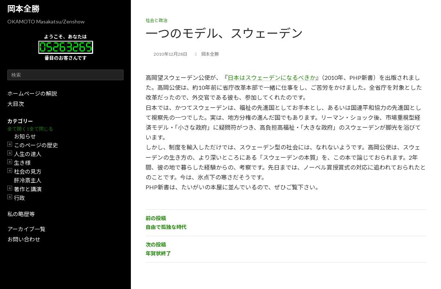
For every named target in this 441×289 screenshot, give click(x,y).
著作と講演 (27, 189)
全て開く (16, 128)
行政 (19, 197)
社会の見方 (27, 171)
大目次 (15, 103)
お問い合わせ (23, 239)
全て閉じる (41, 128)
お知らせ (25, 136)
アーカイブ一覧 (26, 229)
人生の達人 (27, 154)
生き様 (22, 162)
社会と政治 (157, 20)
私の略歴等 (21, 214)
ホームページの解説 (32, 93)
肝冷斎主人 (27, 180)
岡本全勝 (23, 9)
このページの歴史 (36, 145)
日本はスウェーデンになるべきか (272, 77)
